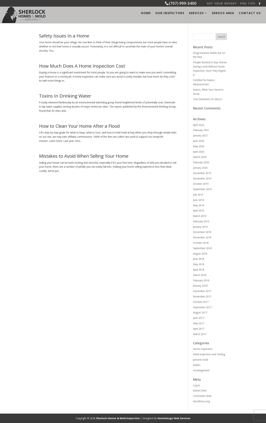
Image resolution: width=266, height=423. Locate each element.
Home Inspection (202, 349)
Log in (196, 385)
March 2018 (199, 275)
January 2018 (200, 285)
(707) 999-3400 (182, 3)
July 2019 (198, 194)
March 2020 (199, 157)
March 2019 (199, 216)
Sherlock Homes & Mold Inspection (118, 418)
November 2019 (202, 178)
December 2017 (202, 291)
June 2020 (198, 141)
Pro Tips (247, 3)
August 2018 (200, 253)
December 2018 (202, 232)
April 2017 (198, 328)
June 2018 (198, 258)
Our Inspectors (169, 13)
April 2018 (198, 269)
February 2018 (201, 280)
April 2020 (198, 151)
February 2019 (201, 221)
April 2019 (198, 210)
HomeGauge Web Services (173, 418)
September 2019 (202, 189)
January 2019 (200, 226)
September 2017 (202, 307)
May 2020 (198, 146)
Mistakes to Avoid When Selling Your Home (83, 156)
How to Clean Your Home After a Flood (79, 126)
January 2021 (200, 135)
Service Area (223, 13)
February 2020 (201, 162)
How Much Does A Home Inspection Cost (82, 66)
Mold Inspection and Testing (209, 354)
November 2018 (202, 237)
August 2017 (200, 312)
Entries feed (199, 390)
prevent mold (200, 359)
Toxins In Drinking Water (65, 96)
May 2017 (198, 323)
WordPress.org (201, 401)
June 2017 (198, 318)
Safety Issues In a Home (64, 36)
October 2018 (201, 242)
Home (146, 13)
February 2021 (201, 130)
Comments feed (202, 396)
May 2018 (198, 264)
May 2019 (198, 205)
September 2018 (202, 248)
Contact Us (250, 13)
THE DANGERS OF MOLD (207, 99)
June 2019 (198, 200)
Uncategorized (201, 370)
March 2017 (199, 334)
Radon (196, 365)
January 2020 (200, 167)
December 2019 (202, 173)
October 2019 (201, 183)
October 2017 (201, 301)
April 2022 (198, 124)
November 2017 (202, 296)
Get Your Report (222, 3)
